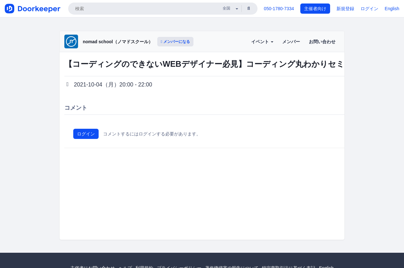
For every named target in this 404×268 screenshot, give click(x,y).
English (392, 8)
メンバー (291, 41)
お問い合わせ (322, 41)
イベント (262, 41)
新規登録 (345, 8)
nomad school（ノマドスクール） (118, 41)
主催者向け (315, 8)
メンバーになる (175, 41)
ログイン (369, 8)
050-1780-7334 (279, 8)
